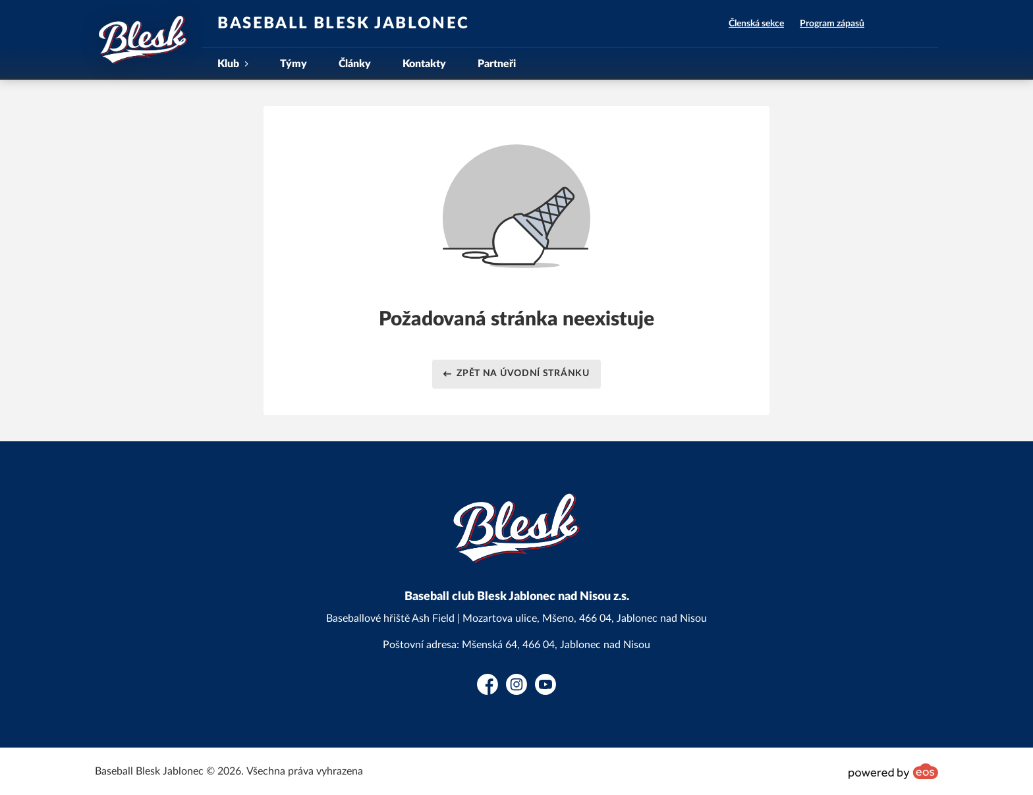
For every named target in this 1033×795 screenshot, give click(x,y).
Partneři (497, 64)
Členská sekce (756, 23)
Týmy (293, 64)
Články (355, 64)
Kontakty (424, 64)
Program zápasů (832, 23)
